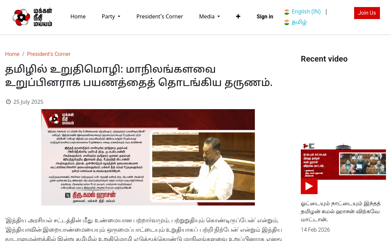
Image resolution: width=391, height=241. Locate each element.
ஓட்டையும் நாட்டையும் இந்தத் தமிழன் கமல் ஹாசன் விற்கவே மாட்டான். (341, 211)
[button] (238, 16)
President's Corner (49, 54)
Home (12, 54)
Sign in (265, 16)
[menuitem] (78, 17)
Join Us (367, 13)
